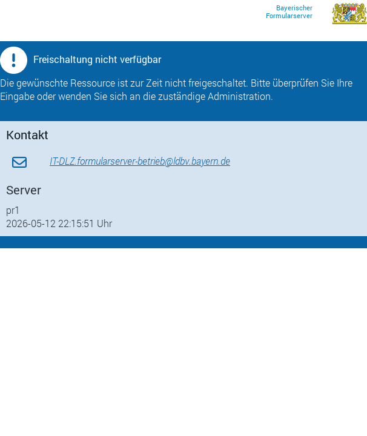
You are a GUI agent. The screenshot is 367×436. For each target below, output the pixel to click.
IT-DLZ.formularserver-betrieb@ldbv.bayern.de (140, 160)
